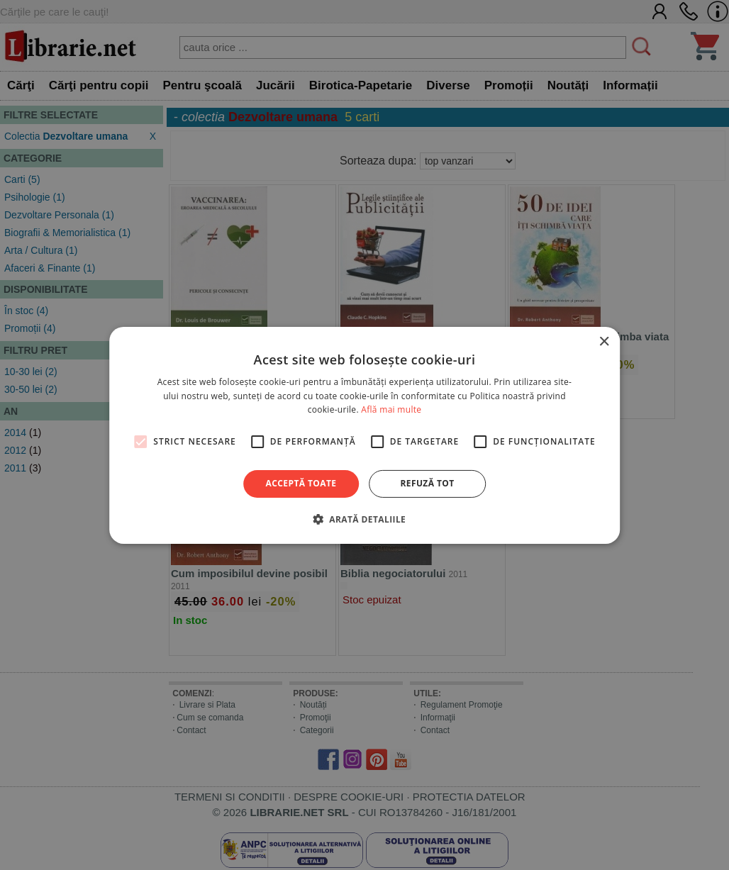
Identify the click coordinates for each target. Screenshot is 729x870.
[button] (364, 519)
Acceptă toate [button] (301, 483)
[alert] (364, 435)
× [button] (604, 341)
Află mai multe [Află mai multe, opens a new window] (391, 409)
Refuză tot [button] (427, 483)
